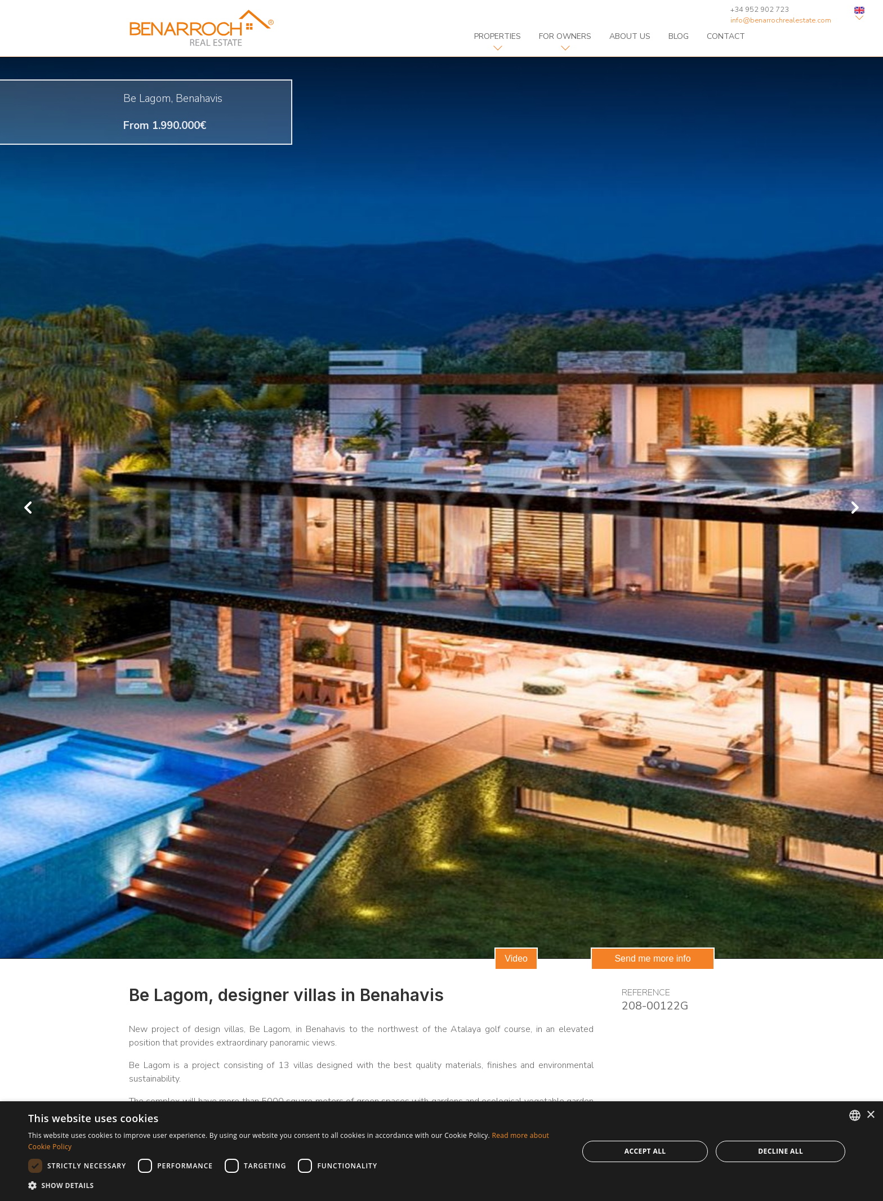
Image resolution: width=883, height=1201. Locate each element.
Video (516, 958)
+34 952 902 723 (759, 10)
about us (629, 36)
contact (726, 36)
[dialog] (441, 1151)
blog (678, 36)
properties (497, 36)
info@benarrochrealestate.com (780, 20)
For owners (565, 36)
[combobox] (854, 1115)
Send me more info (652, 958)
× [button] (870, 1115)
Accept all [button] (645, 1151)
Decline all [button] (780, 1151)
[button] (295, 1186)
